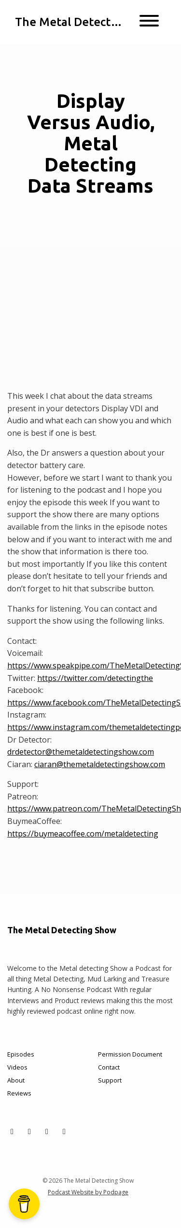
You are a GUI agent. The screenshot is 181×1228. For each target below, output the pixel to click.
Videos (17, 1067)
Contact (109, 1067)
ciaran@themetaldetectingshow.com (99, 764)
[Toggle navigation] (149, 22)
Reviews (19, 1093)
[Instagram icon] (47, 1131)
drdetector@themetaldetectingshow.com (80, 751)
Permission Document (130, 1054)
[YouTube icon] (64, 1131)
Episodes (20, 1054)
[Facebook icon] (29, 1131)
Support (110, 1080)
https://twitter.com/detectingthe (95, 678)
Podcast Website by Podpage (88, 1192)
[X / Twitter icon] (12, 1131)
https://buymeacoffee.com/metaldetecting (82, 833)
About (16, 1080)
